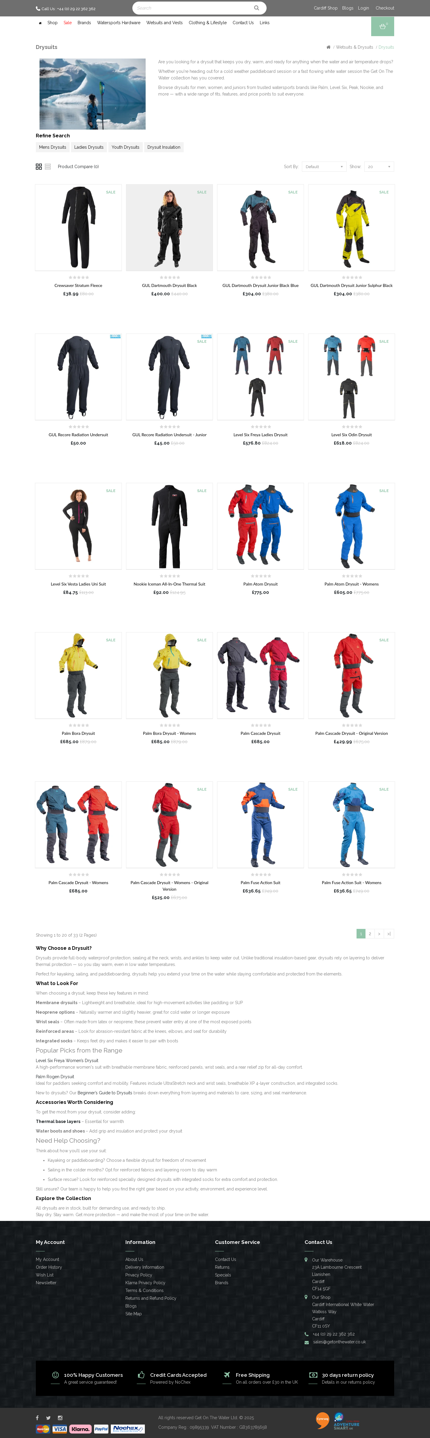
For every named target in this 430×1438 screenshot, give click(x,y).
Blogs (348, 8)
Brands (84, 22)
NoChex (183, 1382)
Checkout (385, 8)
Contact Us (243, 22)
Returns (222, 1267)
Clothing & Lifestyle (208, 22)
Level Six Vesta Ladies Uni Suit (78, 583)
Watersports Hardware (118, 22)
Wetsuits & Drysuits (354, 47)
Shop (52, 22)
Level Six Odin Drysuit (351, 434)
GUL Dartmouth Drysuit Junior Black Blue (260, 285)
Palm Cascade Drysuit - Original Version (351, 733)
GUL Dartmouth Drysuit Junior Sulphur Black (352, 285)
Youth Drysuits (125, 147)
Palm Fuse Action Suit (260, 882)
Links (265, 22)
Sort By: (291, 166)
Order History (49, 1267)
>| (389, 933)
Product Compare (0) (78, 166)
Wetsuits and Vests (164, 22)
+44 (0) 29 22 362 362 (334, 1334)
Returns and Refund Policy (150, 1298)
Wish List (44, 1275)
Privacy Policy (138, 1275)
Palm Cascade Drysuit (260, 733)
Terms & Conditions (144, 1290)
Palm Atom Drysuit (260, 583)
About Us (134, 1259)
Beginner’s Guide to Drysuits (105, 1092)
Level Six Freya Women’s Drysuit (67, 1060)
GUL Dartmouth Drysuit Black (169, 285)
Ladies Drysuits (89, 147)
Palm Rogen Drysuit (55, 1076)
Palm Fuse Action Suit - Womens (352, 882)
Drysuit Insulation (164, 147)
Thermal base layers (58, 1121)
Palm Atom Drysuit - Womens (352, 583)
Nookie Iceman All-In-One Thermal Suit (169, 583)
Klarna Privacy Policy (145, 1282)
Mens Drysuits (52, 147)
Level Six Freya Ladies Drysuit (261, 434)
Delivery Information (144, 1267)
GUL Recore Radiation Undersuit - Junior (169, 434)
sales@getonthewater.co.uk (339, 1341)
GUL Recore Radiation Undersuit (78, 434)
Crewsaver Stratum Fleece (78, 285)
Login (363, 8)
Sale (68, 22)
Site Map (133, 1313)
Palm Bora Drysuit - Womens (169, 733)
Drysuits (386, 47)
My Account (47, 1259)
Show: (355, 166)
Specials (223, 1275)
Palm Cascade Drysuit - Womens (78, 882)
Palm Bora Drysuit (78, 733)
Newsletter (46, 1282)
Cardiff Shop (326, 8)
